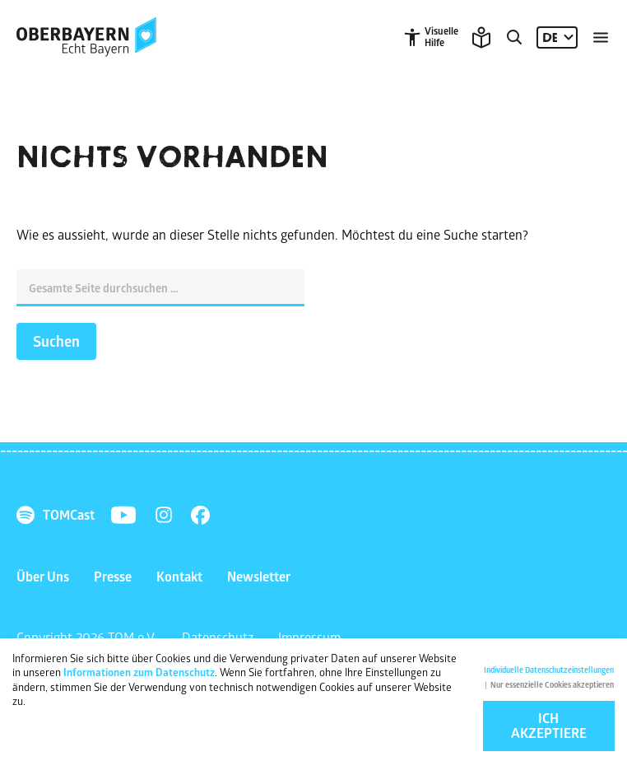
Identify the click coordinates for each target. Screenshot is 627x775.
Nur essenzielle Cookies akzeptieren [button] (552, 688)
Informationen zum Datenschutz (139, 675)
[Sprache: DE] (557, 37)
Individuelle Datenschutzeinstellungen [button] (549, 673)
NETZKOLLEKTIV (501, 637)
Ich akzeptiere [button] (549, 728)
